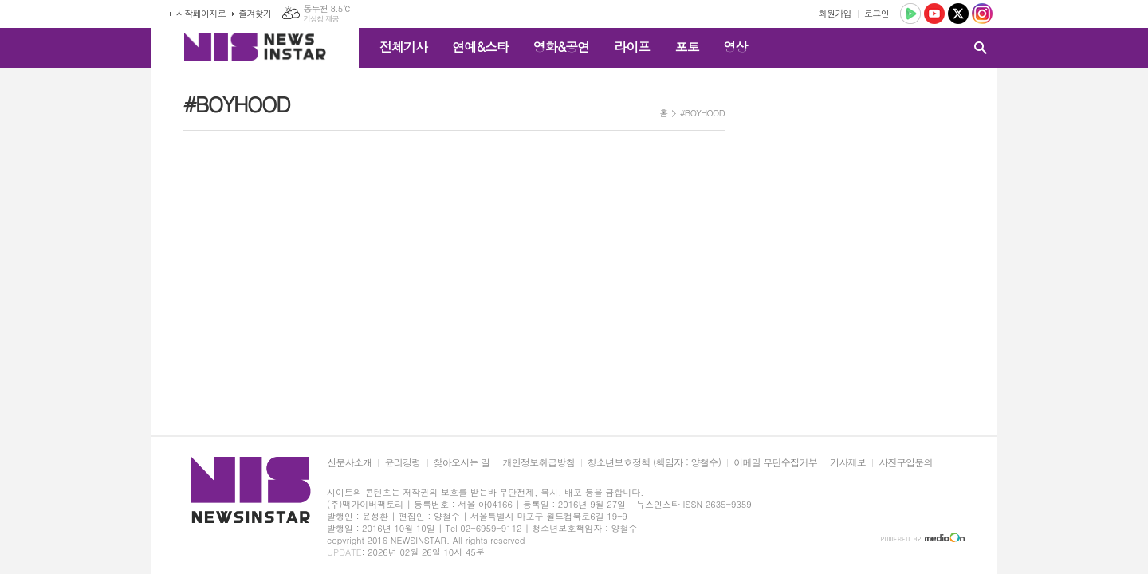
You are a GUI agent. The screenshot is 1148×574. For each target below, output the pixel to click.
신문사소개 (349, 463)
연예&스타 (480, 46)
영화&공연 (561, 46)
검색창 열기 (981, 48)
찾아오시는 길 (462, 463)
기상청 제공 (321, 19)
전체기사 (403, 46)
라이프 (632, 46)
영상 (735, 46)
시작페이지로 (201, 13)
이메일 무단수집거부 (775, 463)
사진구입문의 (906, 463)
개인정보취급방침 (539, 463)
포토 (686, 46)
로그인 (876, 13)
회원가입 (835, 13)
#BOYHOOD (702, 113)
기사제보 (848, 463)
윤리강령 (402, 463)
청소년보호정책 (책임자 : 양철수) (654, 463)
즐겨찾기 (254, 13)
